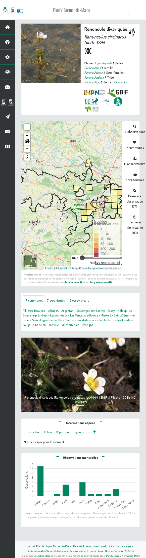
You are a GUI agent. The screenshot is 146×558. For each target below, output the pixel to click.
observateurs (79, 300)
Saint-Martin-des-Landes (115, 320)
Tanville (54, 325)
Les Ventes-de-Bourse (84, 315)
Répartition (63, 432)
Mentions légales (124, 546)
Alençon (53, 311)
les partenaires (101, 282)
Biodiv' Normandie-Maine (71, 10)
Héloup (122, 311)
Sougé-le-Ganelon (34, 325)
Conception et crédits (103, 546)
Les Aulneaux (58, 315)
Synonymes (81, 432)
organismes (56, 300)
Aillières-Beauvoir (34, 311)
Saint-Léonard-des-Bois (80, 320)
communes (34, 300)
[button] (27, 142)
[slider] (82, 257)
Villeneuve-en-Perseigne (77, 325)
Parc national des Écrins (80, 555)
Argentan (67, 311)
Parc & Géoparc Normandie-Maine (54, 546)
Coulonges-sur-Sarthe (90, 311)
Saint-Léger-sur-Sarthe (47, 320)
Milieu (48, 432)
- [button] (27, 149)
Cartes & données (82, 546)
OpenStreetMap (68, 268)
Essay (111, 311)
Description (33, 432)
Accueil (32, 546)
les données (73, 282)
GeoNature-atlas (42, 555)
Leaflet (49, 268)
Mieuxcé (106, 315)
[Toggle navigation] (135, 10)
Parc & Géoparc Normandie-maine (100, 268)
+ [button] (27, 136)
